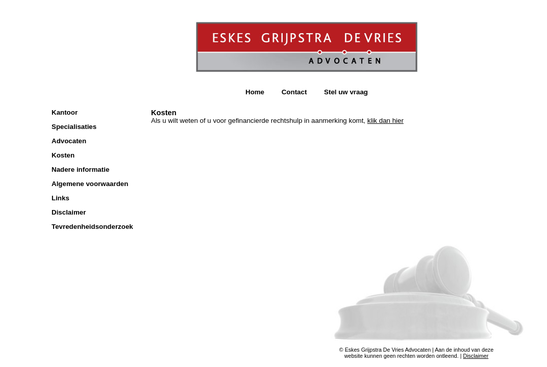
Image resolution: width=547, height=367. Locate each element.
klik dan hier (385, 120)
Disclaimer (69, 212)
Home (254, 92)
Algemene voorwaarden (90, 184)
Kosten (63, 155)
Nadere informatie (80, 169)
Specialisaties (74, 126)
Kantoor (65, 112)
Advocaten (69, 141)
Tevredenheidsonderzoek (92, 226)
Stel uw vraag (346, 92)
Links (60, 198)
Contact (294, 92)
